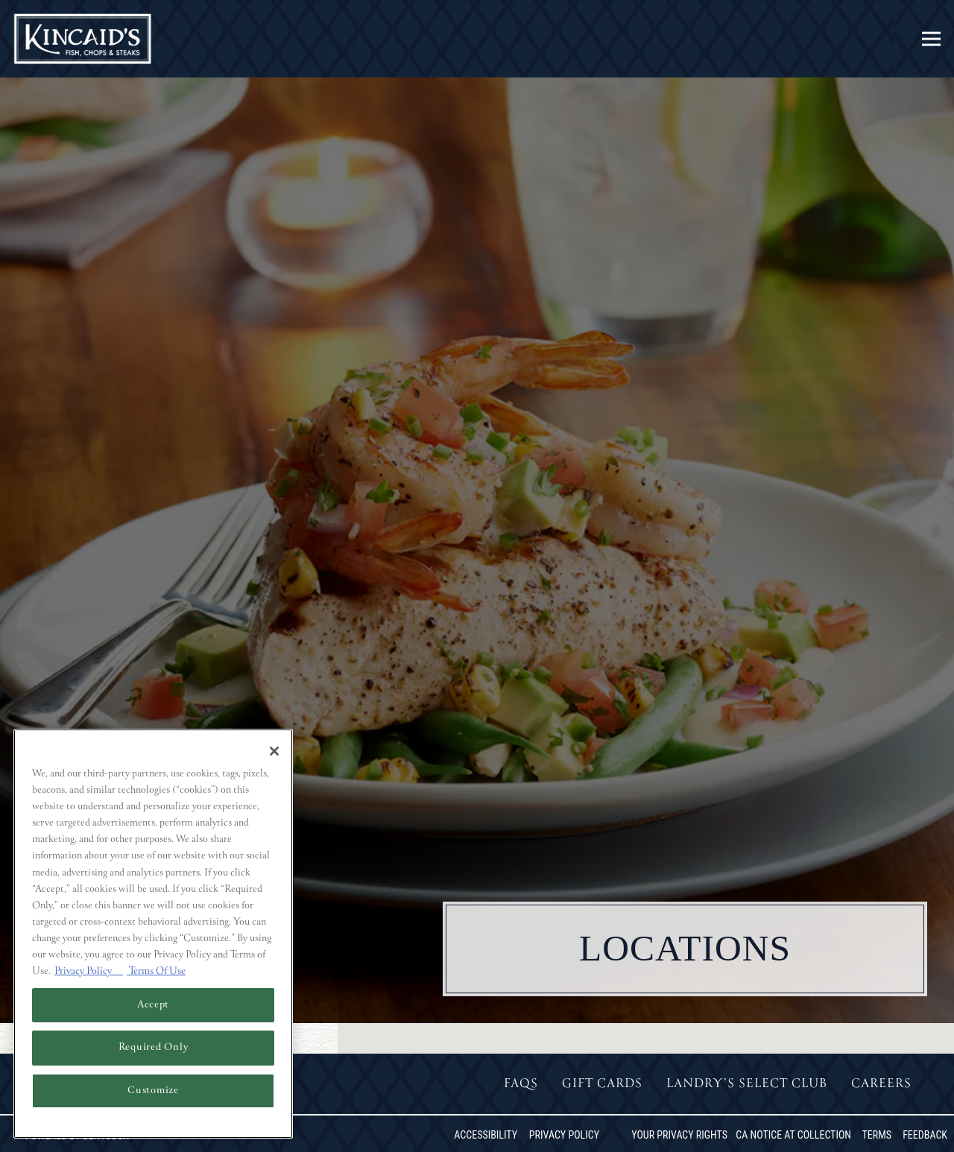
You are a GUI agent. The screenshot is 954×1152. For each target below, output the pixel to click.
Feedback (925, 1135)
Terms (876, 1135)
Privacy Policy (564, 1135)
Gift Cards (602, 1084)
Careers (881, 1084)
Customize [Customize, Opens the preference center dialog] (153, 1090)
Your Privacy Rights (679, 1135)
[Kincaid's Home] (83, 39)
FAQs (521, 1084)
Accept (153, 1005)
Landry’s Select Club (746, 1084)
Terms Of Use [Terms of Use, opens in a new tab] (156, 971)
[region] (153, 934)
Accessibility (485, 1135)
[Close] (274, 751)
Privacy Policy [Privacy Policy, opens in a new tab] (88, 971)
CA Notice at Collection (793, 1135)
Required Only (154, 1047)
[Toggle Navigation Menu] (931, 39)
